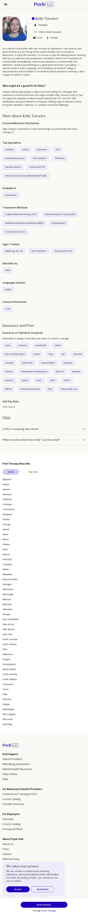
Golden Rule (27, 362)
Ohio (4, 649)
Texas (5, 689)
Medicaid (76, 371)
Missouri (6, 599)
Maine (5, 569)
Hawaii (5, 529)
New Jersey (8, 624)
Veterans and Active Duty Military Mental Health (26, 175)
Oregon (6, 659)
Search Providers (12, 759)
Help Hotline (9, 774)
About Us (7, 844)
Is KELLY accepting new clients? (20, 429)
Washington (8, 709)
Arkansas (7, 494)
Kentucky (7, 559)
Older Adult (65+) (38, 251)
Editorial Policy (10, 859)
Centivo (36, 354)
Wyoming (7, 724)
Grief (58, 149)
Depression (42, 149)
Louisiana (7, 564)
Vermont (6, 699)
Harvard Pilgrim (48, 362)
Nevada (6, 614)
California (7, 499)
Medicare (9, 380)
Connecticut (8, 509)
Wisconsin (7, 719)
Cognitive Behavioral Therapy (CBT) (20, 214)
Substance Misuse (13, 167)
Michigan (7, 584)
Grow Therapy (48, 910)
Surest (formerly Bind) (29, 389)
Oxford (67, 380)
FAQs (5, 779)
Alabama (6, 479)
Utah (4, 694)
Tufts (50, 389)
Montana (7, 604)
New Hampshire (10, 619)
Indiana (6, 544)
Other (52, 380)
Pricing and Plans (12, 829)
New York (7, 634)
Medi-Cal (60, 371)
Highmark (67, 362)
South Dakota (9, 679)
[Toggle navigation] (5, 4)
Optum (25, 380)
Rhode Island (9, 669)
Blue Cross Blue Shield (15, 354)
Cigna (50, 354)
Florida (5, 519)
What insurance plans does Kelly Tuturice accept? (31, 439)
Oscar (39, 380)
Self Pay (8, 389)
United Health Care (69, 389)
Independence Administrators (34, 371)
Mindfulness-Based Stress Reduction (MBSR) (24, 223)
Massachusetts (10, 579)
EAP (63, 354)
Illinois (5, 539)
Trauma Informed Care (15, 231)
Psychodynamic (59, 223)
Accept (18, 889)
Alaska (5, 484)
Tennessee (8, 684)
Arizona (6, 489)
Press (5, 849)
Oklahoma (7, 654)
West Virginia (8, 714)
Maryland (7, 574)
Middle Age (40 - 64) (14, 251)
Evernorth (77, 354)
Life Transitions (39, 158)
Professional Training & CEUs (19, 794)
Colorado (7, 504)
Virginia (6, 704)
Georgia (6, 524)
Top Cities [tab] (33, 471)
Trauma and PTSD (37, 167)
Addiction (9, 149)
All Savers (23, 345)
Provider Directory (13, 804)
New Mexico (8, 629)
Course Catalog (11, 799)
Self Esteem (60, 158)
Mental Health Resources (17, 769)
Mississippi (7, 594)
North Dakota (9, 644)
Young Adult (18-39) (63, 251)
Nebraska (7, 609)
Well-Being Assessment (16, 764)
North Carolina (9, 639)
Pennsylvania (11, 195)
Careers (7, 854)
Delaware (7, 514)
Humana (9, 371)
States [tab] (11, 471)
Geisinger (9, 362)
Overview (7, 819)
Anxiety (25, 149)
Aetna (7, 345)
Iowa (4, 549)
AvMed (58, 345)
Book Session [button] (44, 904)
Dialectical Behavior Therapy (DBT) (60, 214)
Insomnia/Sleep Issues (15, 158)
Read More (42, 889)
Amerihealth (41, 345)
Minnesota (7, 589)
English (8, 289)
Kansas (6, 554)
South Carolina (9, 674)
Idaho (5, 534)
